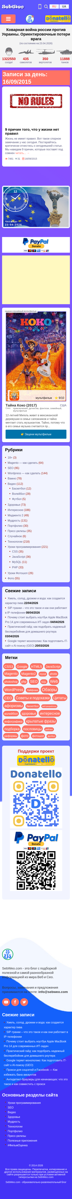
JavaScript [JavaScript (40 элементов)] (53, 666)
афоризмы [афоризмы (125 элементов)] (13, 705)
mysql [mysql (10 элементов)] (43, 674)
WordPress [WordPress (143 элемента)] (13, 689)
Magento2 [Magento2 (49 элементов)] (28, 673)
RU (54, 6)
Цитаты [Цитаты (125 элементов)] (59, 697)
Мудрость (14, 520)
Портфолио (15, 525)
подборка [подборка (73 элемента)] (12, 729)
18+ (10, 457)
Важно (12, 478)
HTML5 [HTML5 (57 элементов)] (36, 666)
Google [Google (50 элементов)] (22, 666)
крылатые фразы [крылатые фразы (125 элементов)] (41, 721)
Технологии (15, 541)
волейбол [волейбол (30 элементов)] (11, 713)
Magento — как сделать (23, 462)
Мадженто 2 (15, 515)
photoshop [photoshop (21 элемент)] (11, 681)
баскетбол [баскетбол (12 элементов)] (32, 706)
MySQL (16, 562)
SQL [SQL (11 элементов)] (43, 681)
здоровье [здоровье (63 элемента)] (28, 713)
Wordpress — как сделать (24, 473)
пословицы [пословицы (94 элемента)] (32, 728)
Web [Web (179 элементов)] (54, 681)
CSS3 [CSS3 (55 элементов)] (8, 666)
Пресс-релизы (17, 531)
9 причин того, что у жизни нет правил (32, 131)
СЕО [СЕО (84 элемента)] (8, 698)
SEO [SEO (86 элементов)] (33, 681)
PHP (15, 567)
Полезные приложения (22, 1140)
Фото (11, 578)
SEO (11, 468)
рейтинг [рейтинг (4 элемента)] (49, 729)
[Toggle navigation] (8, 18)
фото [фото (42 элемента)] (24, 736)
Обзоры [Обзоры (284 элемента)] (49, 689)
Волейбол (18, 493)
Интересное (15, 510)
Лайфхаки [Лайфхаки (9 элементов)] (32, 690)
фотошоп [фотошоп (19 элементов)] (38, 736)
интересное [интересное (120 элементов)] (50, 713)
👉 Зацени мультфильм (36, 434)
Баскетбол (18, 488)
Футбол (17, 499)
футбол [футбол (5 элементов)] (51, 736)
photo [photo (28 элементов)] (53, 674)
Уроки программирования (24, 547)
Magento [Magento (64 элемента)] (11, 673)
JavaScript (18, 556)
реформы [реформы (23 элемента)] (10, 736)
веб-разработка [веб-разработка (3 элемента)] (49, 706)
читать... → (22, 153)
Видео (12, 484)
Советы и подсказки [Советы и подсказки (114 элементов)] (33, 697)
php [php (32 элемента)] (23, 681)
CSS (15, 551)
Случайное (15, 536)
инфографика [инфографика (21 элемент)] (13, 721)
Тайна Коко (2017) (21, 405)
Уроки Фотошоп (18, 573)
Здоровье (14, 504)
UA (64, 6)
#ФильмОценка (18, 1145)
